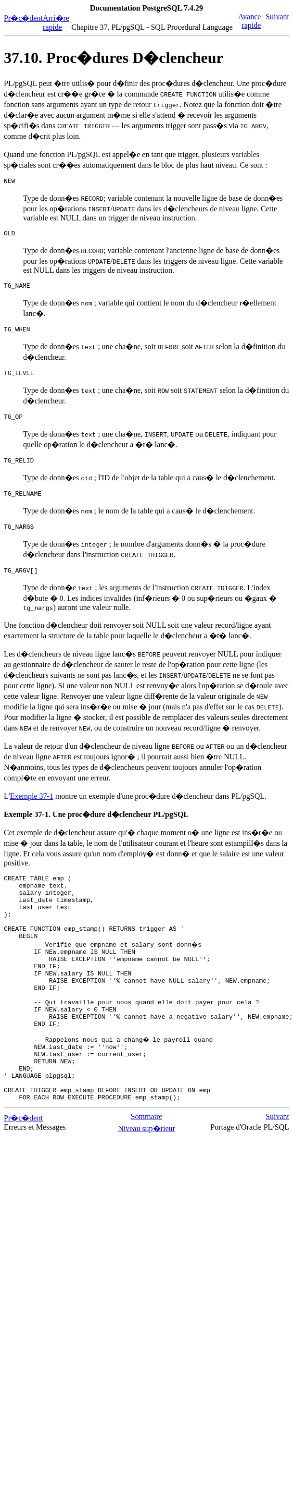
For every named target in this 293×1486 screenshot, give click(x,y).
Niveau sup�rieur (146, 1185)
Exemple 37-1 (31, 810)
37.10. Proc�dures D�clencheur (113, 57)
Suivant (277, 16)
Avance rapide (249, 20)
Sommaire (147, 1173)
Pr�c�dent (23, 18)
